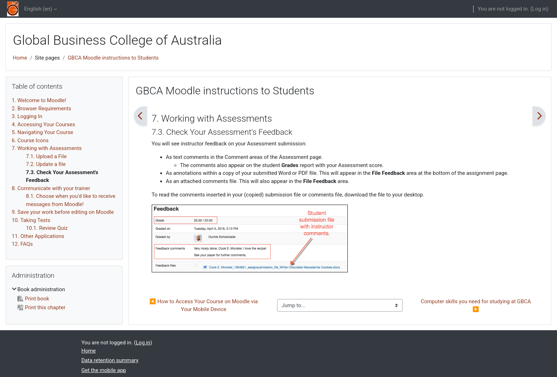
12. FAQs (22, 244)
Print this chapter (41, 307)
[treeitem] (64, 298)
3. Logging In (27, 116)
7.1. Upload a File (46, 156)
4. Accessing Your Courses (43, 124)
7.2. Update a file (46, 164)
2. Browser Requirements (41, 108)
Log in (539, 9)
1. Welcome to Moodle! (39, 100)
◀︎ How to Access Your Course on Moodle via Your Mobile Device (204, 305)
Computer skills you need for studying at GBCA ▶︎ (476, 305)
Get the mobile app (103, 370)
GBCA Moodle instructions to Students (113, 58)
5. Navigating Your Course (42, 132)
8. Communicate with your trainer (51, 188)
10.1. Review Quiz (47, 228)
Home (20, 58)
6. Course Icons (30, 140)
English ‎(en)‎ (38, 9)
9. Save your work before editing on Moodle (63, 212)
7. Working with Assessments (47, 148)
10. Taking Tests (31, 220)
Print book (33, 298)
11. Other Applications (38, 236)
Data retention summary (110, 360)
